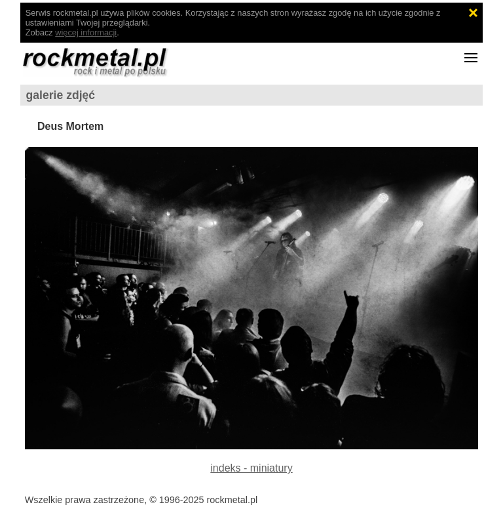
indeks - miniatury (251, 468)
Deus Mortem (70, 126)
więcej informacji (86, 32)
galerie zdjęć (61, 95)
